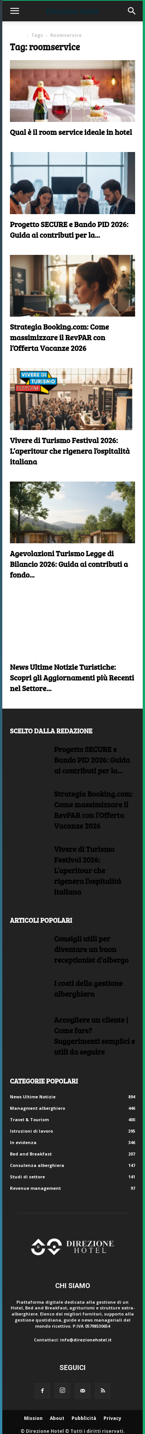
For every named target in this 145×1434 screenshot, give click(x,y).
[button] (14, 11)
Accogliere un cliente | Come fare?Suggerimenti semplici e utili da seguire (94, 1035)
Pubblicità (84, 1418)
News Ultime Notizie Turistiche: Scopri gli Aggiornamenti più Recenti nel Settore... (72, 677)
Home (17, 35)
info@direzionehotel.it (86, 1340)
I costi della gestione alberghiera (88, 988)
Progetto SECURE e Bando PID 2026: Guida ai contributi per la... (69, 229)
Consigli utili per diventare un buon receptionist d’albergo (91, 949)
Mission (33, 1418)
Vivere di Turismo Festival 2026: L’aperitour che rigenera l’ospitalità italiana (70, 451)
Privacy (112, 1418)
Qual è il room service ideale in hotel (71, 131)
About (57, 1418)
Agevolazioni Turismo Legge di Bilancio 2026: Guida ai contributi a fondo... (69, 564)
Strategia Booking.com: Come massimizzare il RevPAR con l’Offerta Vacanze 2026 (59, 337)
